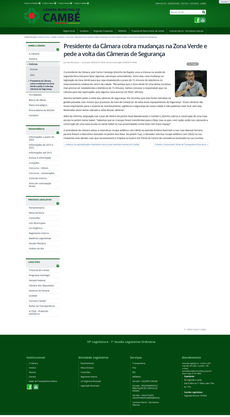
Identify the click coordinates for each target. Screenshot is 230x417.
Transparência (36, 129)
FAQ (134, 367)
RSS (134, 372)
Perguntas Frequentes (103, 31)
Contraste (194, 3)
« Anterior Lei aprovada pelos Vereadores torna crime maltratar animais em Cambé (102, 144)
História (32, 367)
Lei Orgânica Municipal (91, 381)
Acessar (224, 1)
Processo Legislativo (40, 199)
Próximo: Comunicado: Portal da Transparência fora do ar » (181, 144)
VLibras (203, 3)
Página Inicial (69, 31)
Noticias (69, 37)
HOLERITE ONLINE (150, 381)
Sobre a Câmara (57, 37)
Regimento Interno (89, 376)
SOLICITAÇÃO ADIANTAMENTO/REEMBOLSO (146, 396)
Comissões (85, 372)
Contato (184, 3)
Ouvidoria (84, 31)
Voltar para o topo (196, 329)
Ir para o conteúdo (32, 3)
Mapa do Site (161, 3)
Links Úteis (34, 262)
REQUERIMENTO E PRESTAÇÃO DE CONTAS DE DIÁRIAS (145, 388)
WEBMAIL (122, 31)
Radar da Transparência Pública (43, 381)
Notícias (32, 372)
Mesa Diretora (87, 367)
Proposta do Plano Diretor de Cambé (148, 31)
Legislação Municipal (90, 385)
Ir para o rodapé (81, 3)
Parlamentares (87, 363)
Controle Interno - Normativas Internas (186, 31)
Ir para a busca (65, 3)
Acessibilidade (174, 3)
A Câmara (33, 363)
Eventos (32, 376)
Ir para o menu (49, 3)
